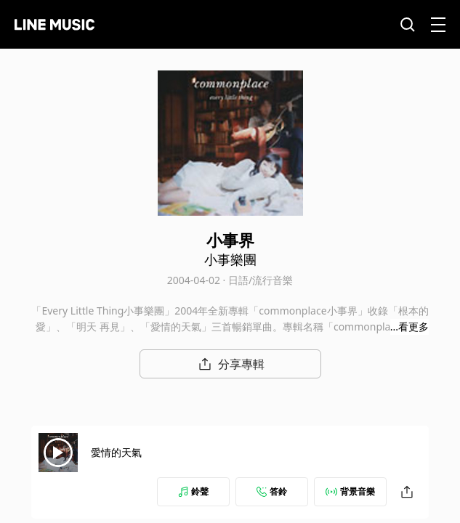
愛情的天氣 (116, 452)
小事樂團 (230, 259)
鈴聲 (193, 491)
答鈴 (272, 491)
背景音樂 (350, 491)
